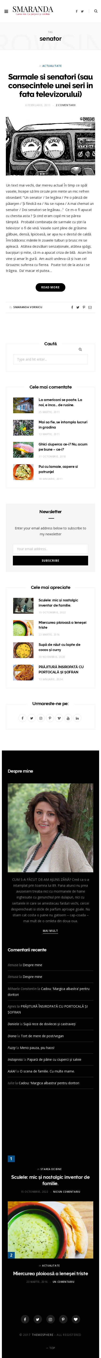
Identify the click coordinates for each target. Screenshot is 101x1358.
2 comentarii (66, 105)
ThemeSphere (42, 1335)
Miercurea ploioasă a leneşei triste (50, 1273)
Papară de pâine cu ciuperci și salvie (54, 1059)
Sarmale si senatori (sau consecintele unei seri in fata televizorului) (50, 85)
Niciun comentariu (66, 1191)
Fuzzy (11, 1047)
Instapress (15, 1059)
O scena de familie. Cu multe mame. (47, 1071)
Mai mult (50, 931)
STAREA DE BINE (51, 1169)
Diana (12, 1036)
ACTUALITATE (52, 66)
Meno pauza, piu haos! (37, 1047)
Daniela (13, 1024)
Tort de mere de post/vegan (42, 1036)
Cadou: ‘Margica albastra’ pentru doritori (49, 1083)
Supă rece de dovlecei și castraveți (49, 1024)
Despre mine (32, 965)
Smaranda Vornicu (27, 307)
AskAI (11, 1071)
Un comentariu (64, 1281)
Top (50, 1348)
